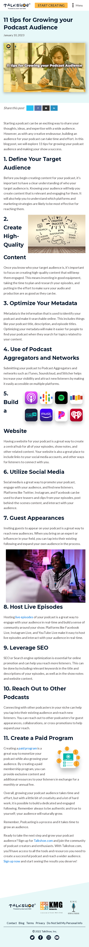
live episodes (24, 617)
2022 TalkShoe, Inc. (46, 931)
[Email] (46, 108)
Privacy (40, 923)
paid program (28, 748)
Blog (21, 923)
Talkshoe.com (43, 840)
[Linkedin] (54, 108)
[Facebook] (38, 108)
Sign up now (12, 861)
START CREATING (51, 5)
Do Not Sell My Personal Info (64, 923)
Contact (12, 923)
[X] (30, 108)
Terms (30, 923)
